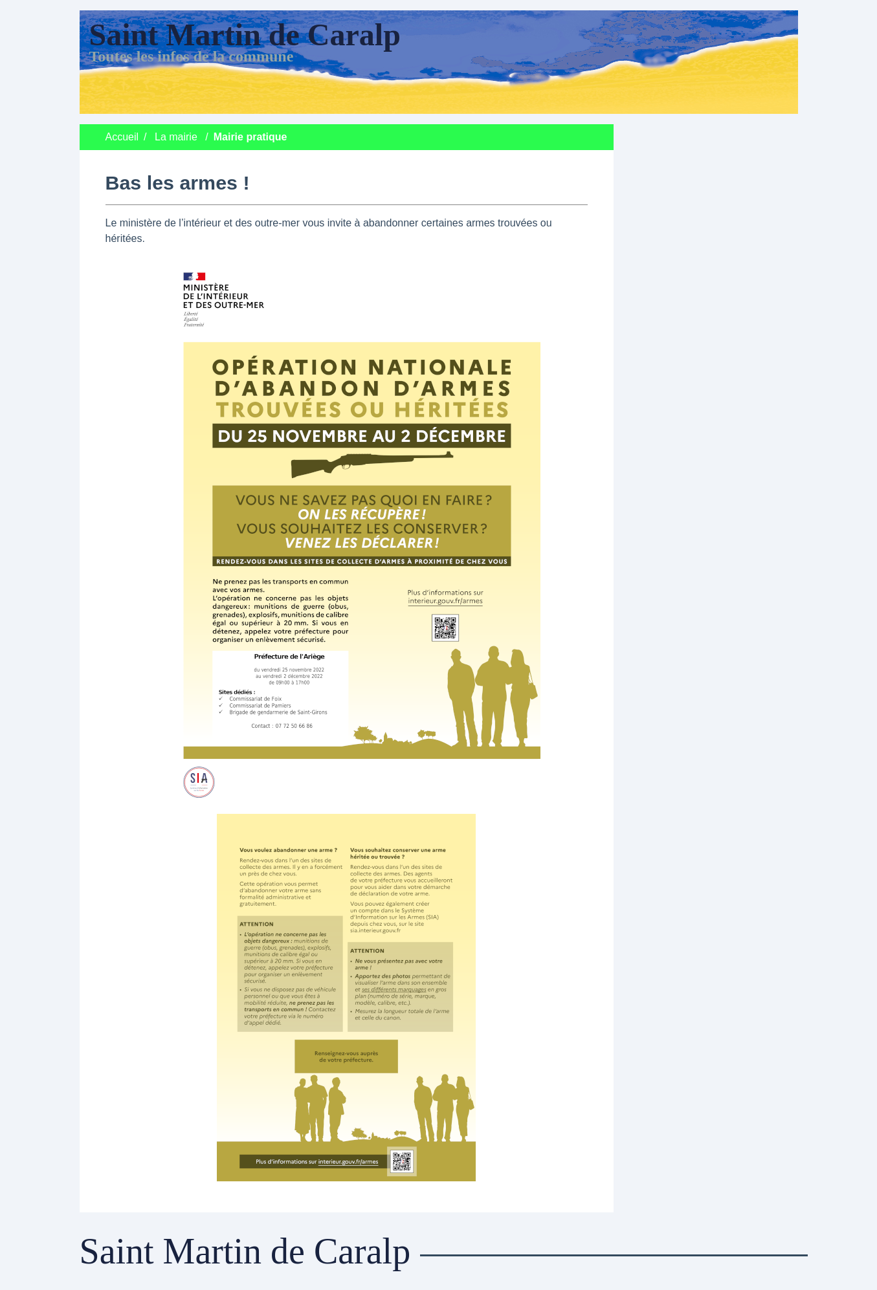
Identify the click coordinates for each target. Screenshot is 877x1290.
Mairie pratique (250, 136)
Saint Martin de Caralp (245, 34)
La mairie (176, 136)
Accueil (122, 136)
